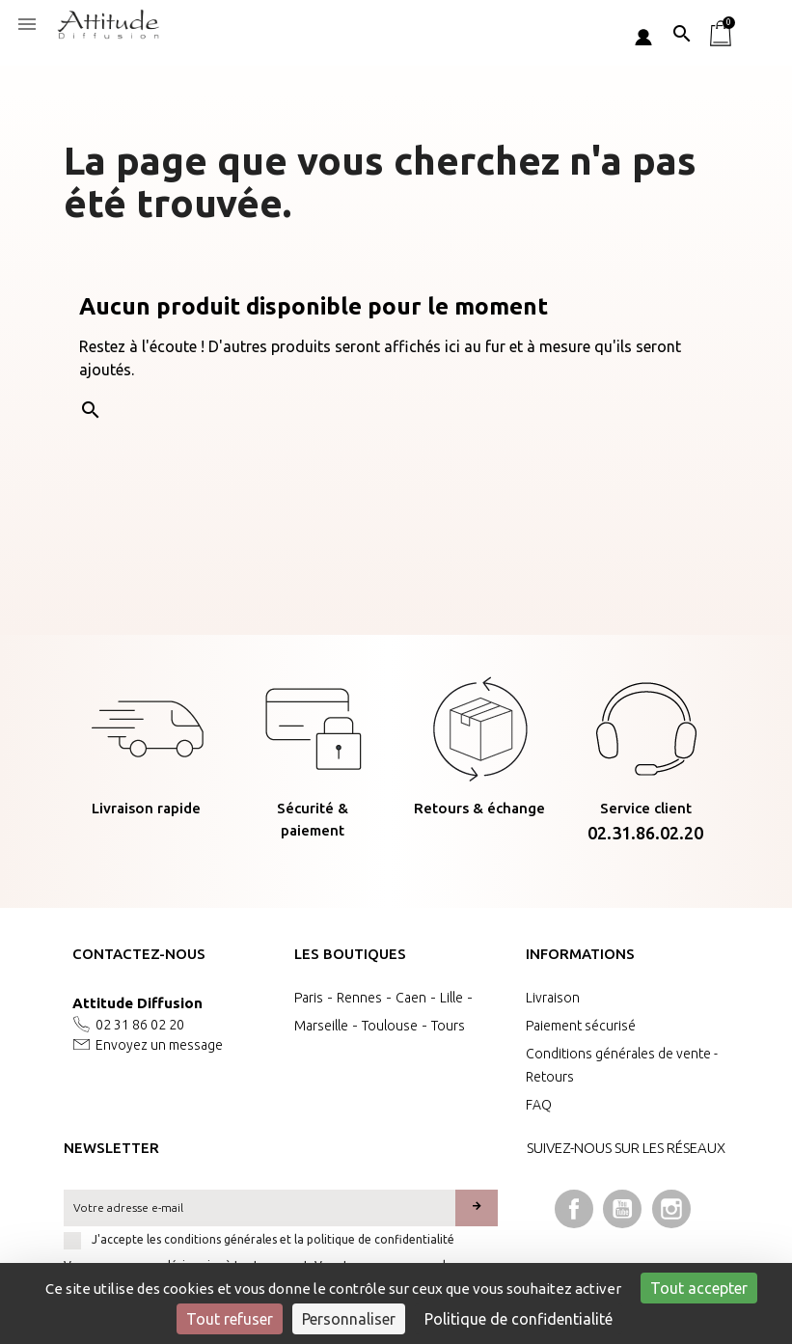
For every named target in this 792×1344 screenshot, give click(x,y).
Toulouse (390, 1025)
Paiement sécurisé (581, 1025)
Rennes (359, 997)
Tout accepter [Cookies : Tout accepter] (699, 1288)
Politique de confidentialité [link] (518, 1319)
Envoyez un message (159, 1045)
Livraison (553, 997)
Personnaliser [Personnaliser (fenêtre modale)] (349, 1319)
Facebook (574, 1209)
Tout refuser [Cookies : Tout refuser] (229, 1319)
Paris (308, 997)
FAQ (539, 1104)
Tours (448, 1025)
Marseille (321, 1025)
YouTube (622, 1209)
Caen (411, 997)
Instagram (671, 1209)
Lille (451, 997)
